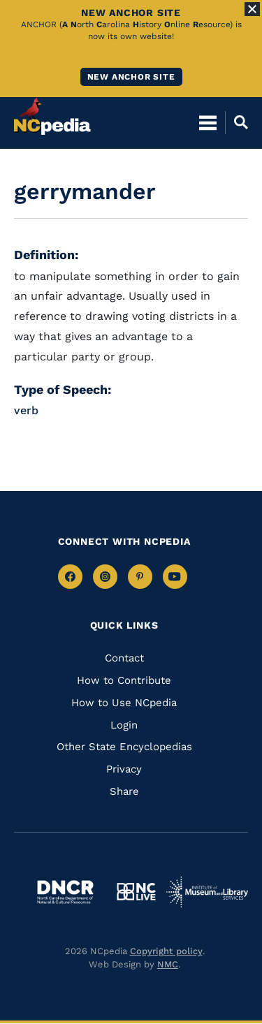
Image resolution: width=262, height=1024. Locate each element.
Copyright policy (166, 951)
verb (26, 410)
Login (124, 725)
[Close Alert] (252, 9)
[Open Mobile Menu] (208, 122)
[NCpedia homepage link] (52, 116)
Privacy (124, 769)
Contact (124, 658)
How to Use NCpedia (124, 702)
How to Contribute (124, 680)
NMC (167, 964)
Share (124, 791)
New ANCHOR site (131, 77)
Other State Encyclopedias (124, 746)
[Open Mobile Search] (236, 122)
